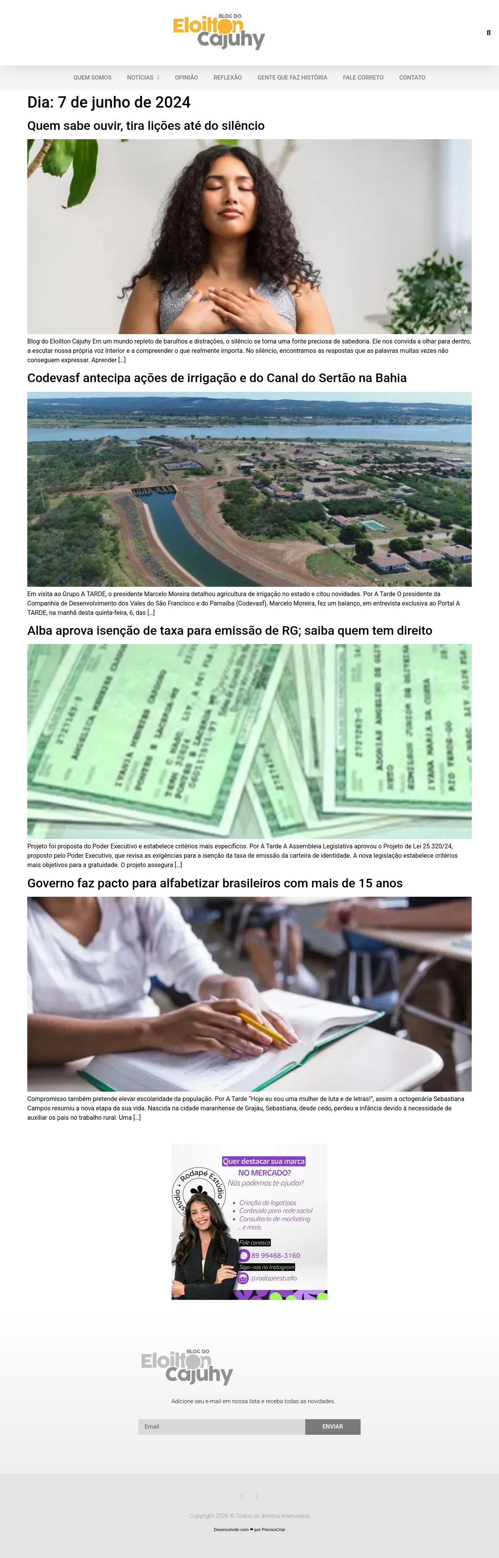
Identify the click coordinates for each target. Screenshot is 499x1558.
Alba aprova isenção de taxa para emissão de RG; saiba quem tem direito (229, 630)
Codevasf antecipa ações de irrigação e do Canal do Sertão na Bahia (217, 377)
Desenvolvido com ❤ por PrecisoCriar (249, 1529)
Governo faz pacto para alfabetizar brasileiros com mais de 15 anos (215, 883)
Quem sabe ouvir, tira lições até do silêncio (146, 125)
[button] (488, 33)
